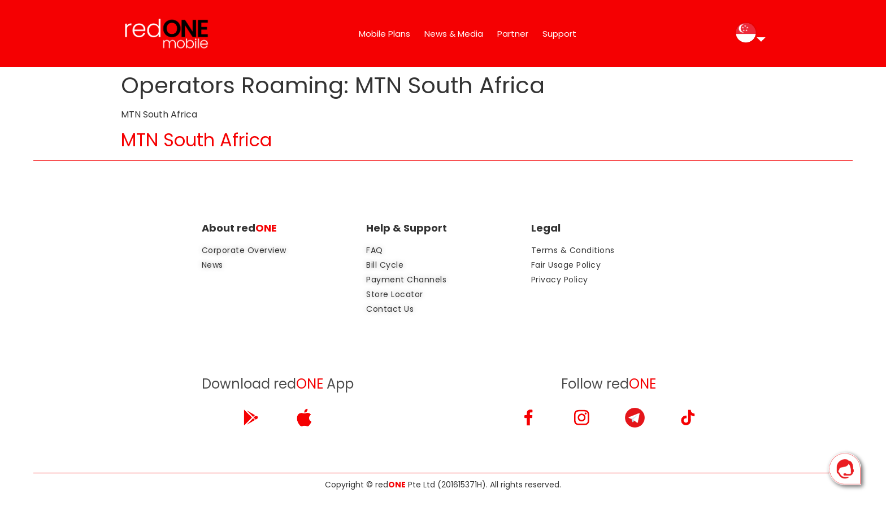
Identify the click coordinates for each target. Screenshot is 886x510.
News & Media (453, 34)
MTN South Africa (196, 139)
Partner (512, 34)
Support (559, 34)
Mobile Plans (384, 34)
